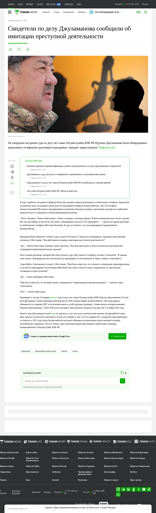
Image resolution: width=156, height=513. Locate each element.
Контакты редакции (16, 492)
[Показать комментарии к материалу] (12, 193)
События (56, 472)
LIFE (20, 4)
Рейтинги (82, 12)
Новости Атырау (137, 458)
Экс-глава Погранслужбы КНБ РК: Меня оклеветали (52, 191)
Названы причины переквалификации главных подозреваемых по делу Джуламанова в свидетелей (74, 166)
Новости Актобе (7, 458)
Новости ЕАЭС (111, 466)
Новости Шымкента (113, 452)
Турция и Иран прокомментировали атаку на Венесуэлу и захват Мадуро (80, 507)
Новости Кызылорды (113, 458)
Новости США (32, 466)
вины (53, 313)
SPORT (29, 4)
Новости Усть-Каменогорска (32, 459)
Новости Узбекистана (140, 466)
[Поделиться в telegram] (12, 172)
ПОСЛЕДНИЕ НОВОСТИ (17, 509)
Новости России (59, 466)
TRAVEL (69, 4)
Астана (74, 351)
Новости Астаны (85, 452)
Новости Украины (86, 466)
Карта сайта (31, 452)
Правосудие (26, 351)
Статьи (56, 12)
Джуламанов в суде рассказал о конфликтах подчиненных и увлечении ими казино (66, 174)
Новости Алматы (60, 452)
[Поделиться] (27, 49)
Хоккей (55, 480)
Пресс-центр (135, 480)
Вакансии (36, 492)
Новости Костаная (86, 458)
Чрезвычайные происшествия (85, 473)
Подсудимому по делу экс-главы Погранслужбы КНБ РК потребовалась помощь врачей (69, 182)
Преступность (32, 472)
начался (53, 297)
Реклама (145, 4)
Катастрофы (109, 472)
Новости (46, 12)
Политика (82, 480)
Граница (64, 351)
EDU (79, 4)
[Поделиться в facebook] (12, 178)
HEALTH (53, 4)
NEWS (11, 4)
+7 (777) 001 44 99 (70, 492)
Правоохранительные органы (45, 351)
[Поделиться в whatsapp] (12, 166)
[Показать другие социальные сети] (12, 183)
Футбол (133, 472)
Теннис (3, 480)
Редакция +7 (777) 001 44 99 (127, 4)
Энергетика (5, 472)
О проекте (3, 492)
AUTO (40, 4)
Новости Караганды (139, 452)
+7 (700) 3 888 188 (99, 492)
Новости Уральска (60, 458)
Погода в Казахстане (9, 452)
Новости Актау (7, 466)
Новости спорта (111, 480)
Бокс (28, 480)
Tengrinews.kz (106, 147)
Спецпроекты (68, 12)
